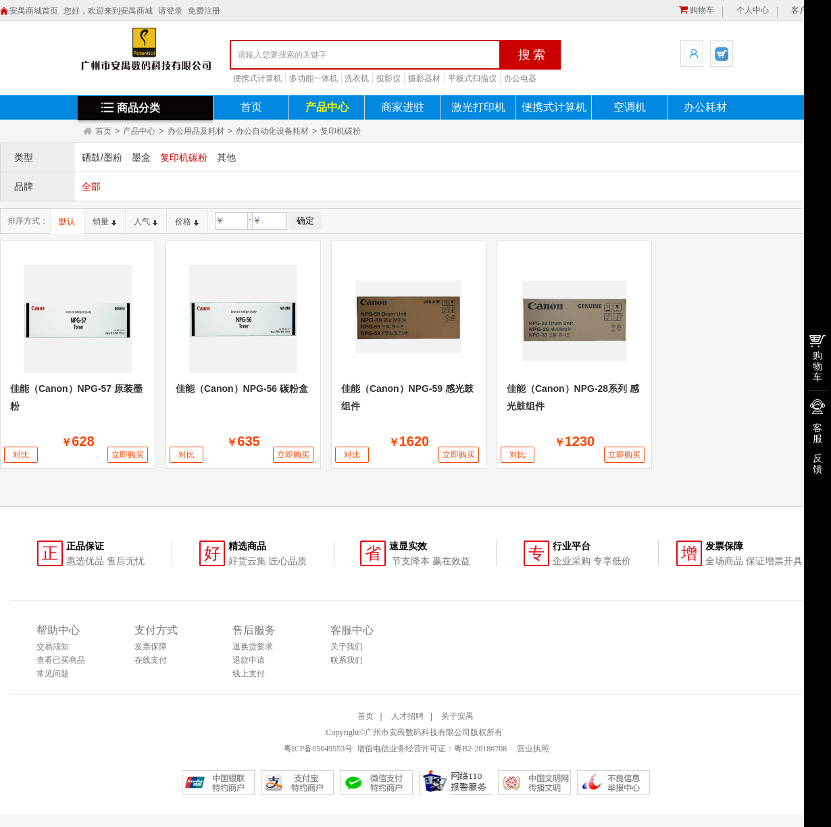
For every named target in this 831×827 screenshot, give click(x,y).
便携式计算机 (257, 78)
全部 (91, 186)
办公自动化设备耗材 (272, 131)
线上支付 (248, 673)
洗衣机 (357, 78)
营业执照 (532, 748)
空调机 (629, 107)
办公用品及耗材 (196, 131)
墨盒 (141, 157)
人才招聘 (407, 716)
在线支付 (150, 660)
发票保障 (150, 646)
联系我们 (346, 660)
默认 (67, 221)
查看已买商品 (60, 660)
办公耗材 (705, 107)
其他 (226, 157)
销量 (104, 221)
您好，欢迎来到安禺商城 (108, 11)
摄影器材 (424, 78)
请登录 (170, 11)
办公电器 (520, 78)
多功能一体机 (313, 78)
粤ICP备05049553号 (318, 748)
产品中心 (327, 107)
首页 (251, 107)
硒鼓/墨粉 (102, 157)
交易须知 (52, 646)
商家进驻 (402, 107)
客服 (817, 433)
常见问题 (52, 673)
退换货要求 (252, 646)
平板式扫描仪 (472, 78)
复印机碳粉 (340, 131)
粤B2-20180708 (480, 748)
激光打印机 (478, 107)
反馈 (817, 463)
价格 (187, 221)
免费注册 (204, 11)
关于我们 (346, 646)
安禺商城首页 (33, 11)
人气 (145, 221)
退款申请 (248, 660)
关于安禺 (457, 716)
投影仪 (388, 78)
